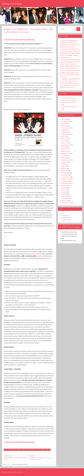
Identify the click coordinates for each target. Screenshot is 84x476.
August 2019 (65, 162)
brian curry (6, 449)
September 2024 (66, 128)
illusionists (25, 449)
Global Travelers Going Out (69, 107)
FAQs (63, 104)
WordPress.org (66, 220)
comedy (12, 449)
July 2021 (64, 147)
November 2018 (66, 179)
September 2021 (66, 145)
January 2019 (65, 175)
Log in (63, 213)
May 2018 (64, 192)
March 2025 (65, 126)
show (41, 449)
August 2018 (65, 185)
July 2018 (64, 188)
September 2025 (66, 121)
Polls (63, 109)
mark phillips (36, 449)
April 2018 (64, 194)
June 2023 (64, 136)
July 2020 (64, 156)
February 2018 (66, 198)
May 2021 (64, 149)
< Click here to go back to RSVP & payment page (19, 39)
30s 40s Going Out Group (20, 464)
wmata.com (33, 254)
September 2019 (66, 160)
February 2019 (66, 173)
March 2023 (65, 138)
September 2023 (66, 134)
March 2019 (65, 171)
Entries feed (65, 215)
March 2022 (65, 143)
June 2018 (64, 190)
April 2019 (64, 168)
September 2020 (66, 153)
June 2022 (64, 141)
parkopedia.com (44, 258)
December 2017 (66, 203)
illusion (20, 449)
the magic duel (47, 449)
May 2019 (64, 166)
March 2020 (65, 158)
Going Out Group (12, 3)
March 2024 (65, 132)
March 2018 (65, 196)
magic (30, 449)
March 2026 (65, 119)
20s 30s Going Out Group (69, 98)
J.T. (10, 464)
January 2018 (65, 200)
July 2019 (64, 164)
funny (16, 449)
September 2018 (66, 183)
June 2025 (64, 124)
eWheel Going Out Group (69, 102)
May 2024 (64, 130)
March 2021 (65, 151)
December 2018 (66, 177)
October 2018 (65, 181)
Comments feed (66, 217)
